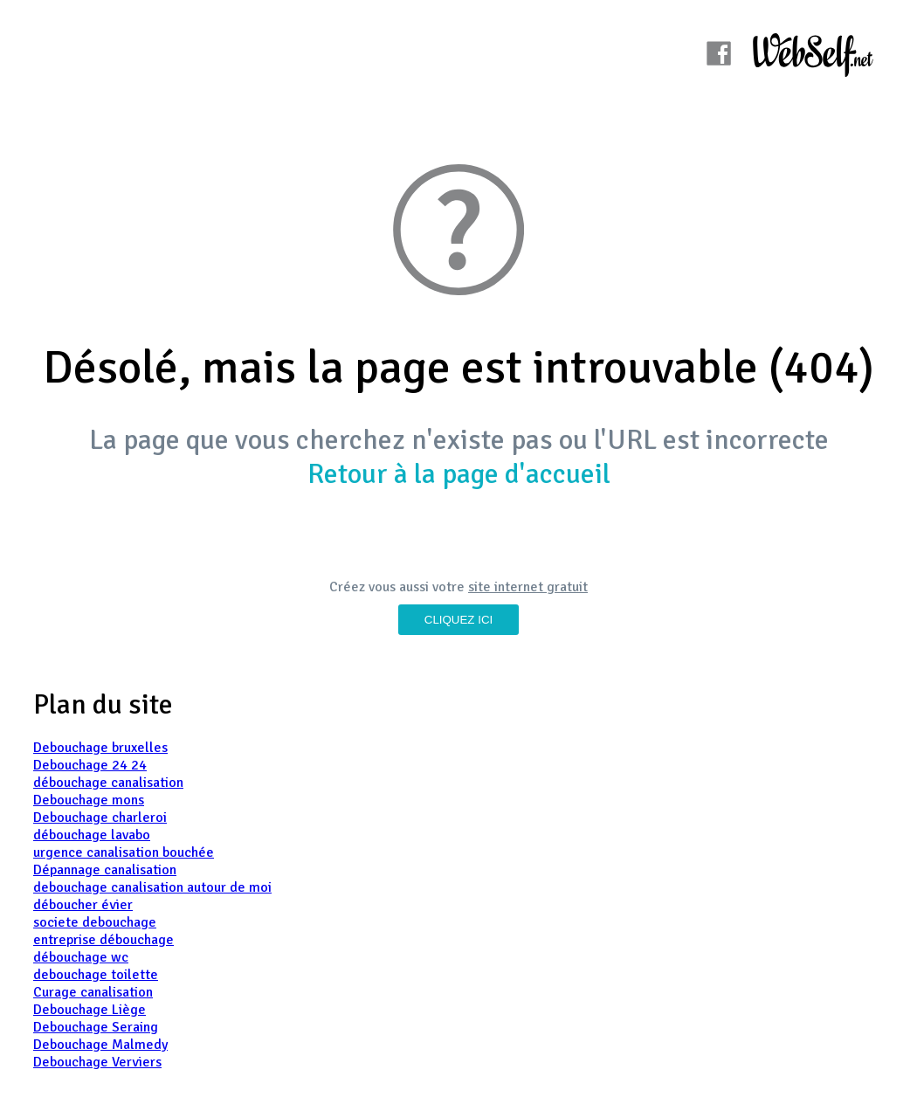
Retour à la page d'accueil (458, 474)
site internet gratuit (528, 587)
